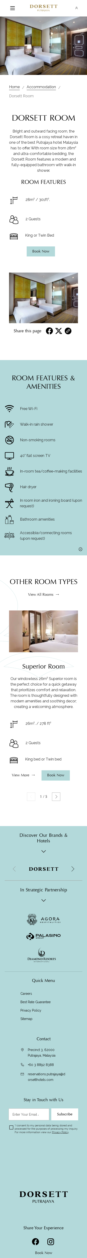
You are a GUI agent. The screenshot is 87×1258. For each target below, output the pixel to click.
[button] (72, 869)
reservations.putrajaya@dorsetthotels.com (46, 1077)
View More (20, 795)
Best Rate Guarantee (35, 1002)
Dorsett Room (21, 96)
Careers (26, 993)
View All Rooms (40, 614)
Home (14, 87)
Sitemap (26, 1019)
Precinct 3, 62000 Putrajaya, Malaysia (41, 1052)
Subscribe (64, 1114)
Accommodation (41, 87)
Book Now (43, 1253)
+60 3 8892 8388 (41, 1065)
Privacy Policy (30, 1010)
